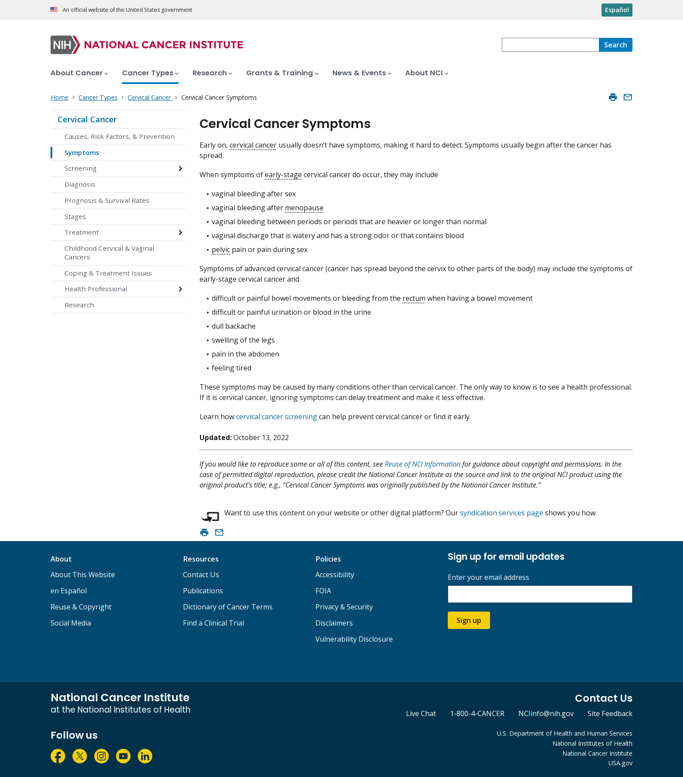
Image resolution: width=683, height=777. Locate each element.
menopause (304, 207)
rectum (414, 298)
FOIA (323, 590)
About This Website (83, 574)
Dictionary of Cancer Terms (228, 607)
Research (79, 304)
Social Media (71, 623)
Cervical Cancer (87, 119)
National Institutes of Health (592, 743)
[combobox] (550, 45)
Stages (75, 216)
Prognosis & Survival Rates (106, 200)
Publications (203, 590)
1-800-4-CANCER (477, 713)
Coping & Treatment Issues (108, 273)
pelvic (221, 249)
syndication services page (501, 513)
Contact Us (201, 574)
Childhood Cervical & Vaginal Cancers (109, 252)
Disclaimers (334, 623)
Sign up (468, 620)
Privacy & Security (344, 607)
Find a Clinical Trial (213, 623)
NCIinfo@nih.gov (546, 713)
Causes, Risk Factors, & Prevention (119, 136)
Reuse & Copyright (81, 607)
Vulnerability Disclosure (354, 639)
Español (617, 10)
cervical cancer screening (276, 416)
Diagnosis (79, 184)
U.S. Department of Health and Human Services (564, 733)
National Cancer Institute (597, 753)
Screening (80, 168)
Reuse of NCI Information (422, 464)
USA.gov (620, 763)
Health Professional (95, 288)
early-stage (283, 174)
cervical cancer (253, 145)
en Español (69, 590)
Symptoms (81, 152)
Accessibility (334, 574)
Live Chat (421, 713)
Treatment (81, 232)
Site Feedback (610, 713)
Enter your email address (488, 577)
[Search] (615, 45)
